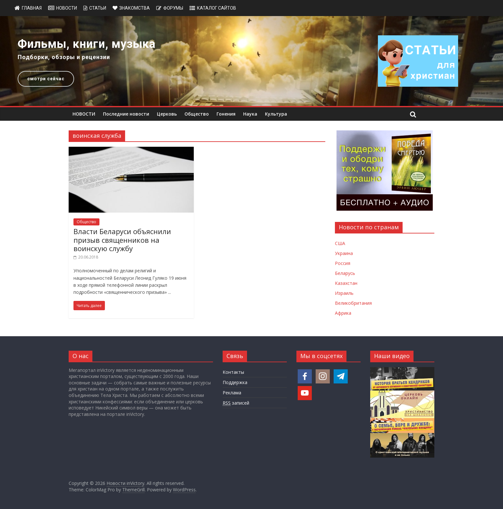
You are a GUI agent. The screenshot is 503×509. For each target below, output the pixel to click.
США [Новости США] (340, 243)
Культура (276, 114)
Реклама (232, 393)
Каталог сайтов (216, 8)
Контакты (233, 372)
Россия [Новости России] (342, 263)
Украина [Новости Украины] (344, 253)
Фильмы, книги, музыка (87, 44)
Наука (250, 114)
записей (236, 403)
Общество (196, 114)
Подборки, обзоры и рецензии (64, 57)
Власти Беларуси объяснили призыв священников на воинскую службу (122, 239)
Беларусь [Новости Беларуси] (345, 273)
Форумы (173, 8)
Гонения (226, 114)
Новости (66, 8)
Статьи (97, 8)
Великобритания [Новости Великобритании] (353, 303)
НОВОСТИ (83, 114)
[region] (251, 61)
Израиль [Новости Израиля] (344, 293)
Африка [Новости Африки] (343, 313)
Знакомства (134, 8)
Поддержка (235, 382)
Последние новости (126, 114)
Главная (32, 8)
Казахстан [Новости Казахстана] (346, 283)
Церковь (167, 114)
